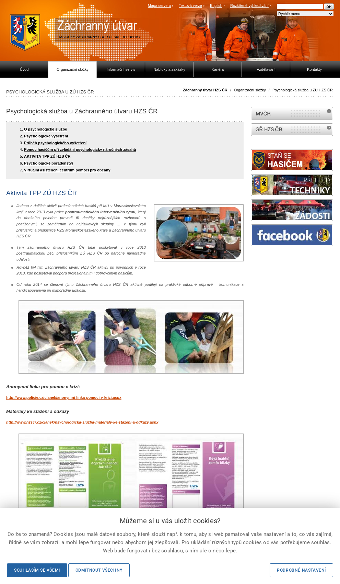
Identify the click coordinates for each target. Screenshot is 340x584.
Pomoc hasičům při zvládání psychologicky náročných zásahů (80, 149)
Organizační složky (250, 90)
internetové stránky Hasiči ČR (292, 129)
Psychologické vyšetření (46, 136)
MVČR (292, 113)
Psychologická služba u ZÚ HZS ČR (302, 90)
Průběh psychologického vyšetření (55, 143)
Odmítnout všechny (98, 570)
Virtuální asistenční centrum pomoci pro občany (67, 170)
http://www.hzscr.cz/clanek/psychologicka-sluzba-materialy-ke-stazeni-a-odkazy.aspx (82, 422)
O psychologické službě (45, 129)
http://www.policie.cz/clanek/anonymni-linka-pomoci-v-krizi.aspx (63, 397)
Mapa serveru (159, 5)
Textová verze (190, 5)
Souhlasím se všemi (37, 570)
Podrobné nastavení (301, 570)
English (216, 5)
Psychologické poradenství (48, 163)
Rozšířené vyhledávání (249, 5)
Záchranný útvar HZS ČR (205, 90)
